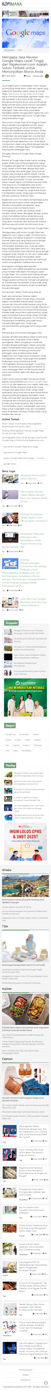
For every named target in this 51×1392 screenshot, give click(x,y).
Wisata (36, 734)
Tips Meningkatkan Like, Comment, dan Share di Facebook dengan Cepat (29, 808)
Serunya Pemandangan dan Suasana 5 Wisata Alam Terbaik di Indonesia (24, 912)
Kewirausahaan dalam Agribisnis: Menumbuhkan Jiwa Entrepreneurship (31, 1247)
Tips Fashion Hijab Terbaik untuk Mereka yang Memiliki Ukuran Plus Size (25, 1106)
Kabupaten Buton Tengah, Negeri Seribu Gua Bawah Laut (25, 919)
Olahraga (38, 745)
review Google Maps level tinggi (19, 458)
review (41, 458)
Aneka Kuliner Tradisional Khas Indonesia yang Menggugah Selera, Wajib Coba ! (33, 1228)
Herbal (8, 740)
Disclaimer (25, 1380)
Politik (27, 740)
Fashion (26, 745)
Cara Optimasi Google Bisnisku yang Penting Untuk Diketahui (33, 602)
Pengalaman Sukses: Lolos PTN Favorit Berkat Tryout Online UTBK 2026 (25, 977)
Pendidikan (26, 751)
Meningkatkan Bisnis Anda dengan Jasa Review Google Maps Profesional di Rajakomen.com (24, 439)
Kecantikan (24, 734)
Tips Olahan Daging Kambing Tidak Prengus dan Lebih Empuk (23, 1036)
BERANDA (9, 50)
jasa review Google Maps (15, 452)
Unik (22, 483)
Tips (3, 506)
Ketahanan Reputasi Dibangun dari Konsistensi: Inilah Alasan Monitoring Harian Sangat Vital (23, 540)
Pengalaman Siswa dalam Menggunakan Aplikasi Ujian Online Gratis (32, 1192)
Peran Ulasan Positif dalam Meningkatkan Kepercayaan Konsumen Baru (22, 425)
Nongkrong (11, 734)
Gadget (37, 740)
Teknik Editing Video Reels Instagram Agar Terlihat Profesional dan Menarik (31, 1307)
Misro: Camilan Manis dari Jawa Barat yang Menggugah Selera (20, 1052)
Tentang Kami (25, 1370)
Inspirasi (16, 745)
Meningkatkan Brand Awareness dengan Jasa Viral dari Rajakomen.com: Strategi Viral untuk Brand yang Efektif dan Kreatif (33, 1131)
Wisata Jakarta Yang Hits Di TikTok (16, 907)
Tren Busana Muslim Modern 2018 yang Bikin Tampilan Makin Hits (25, 1117)
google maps (10, 464)
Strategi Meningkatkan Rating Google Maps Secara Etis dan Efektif (23, 432)
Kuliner (18, 740)
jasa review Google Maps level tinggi (21, 446)
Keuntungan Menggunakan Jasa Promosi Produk (23, 965)
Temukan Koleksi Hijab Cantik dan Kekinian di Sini (23, 1112)
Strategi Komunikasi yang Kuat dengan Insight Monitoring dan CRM (22, 971)
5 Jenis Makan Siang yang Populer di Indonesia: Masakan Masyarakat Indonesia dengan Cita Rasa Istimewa (23, 1044)
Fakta (15, 751)
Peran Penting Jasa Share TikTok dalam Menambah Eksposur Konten (31, 1152)
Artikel (26, 1375)
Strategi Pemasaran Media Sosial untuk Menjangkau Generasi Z (34, 517)
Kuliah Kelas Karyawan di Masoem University (21, 983)
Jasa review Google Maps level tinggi (25, 94)
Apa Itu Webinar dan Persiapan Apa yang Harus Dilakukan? (31, 1210)
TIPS (20, 50)
